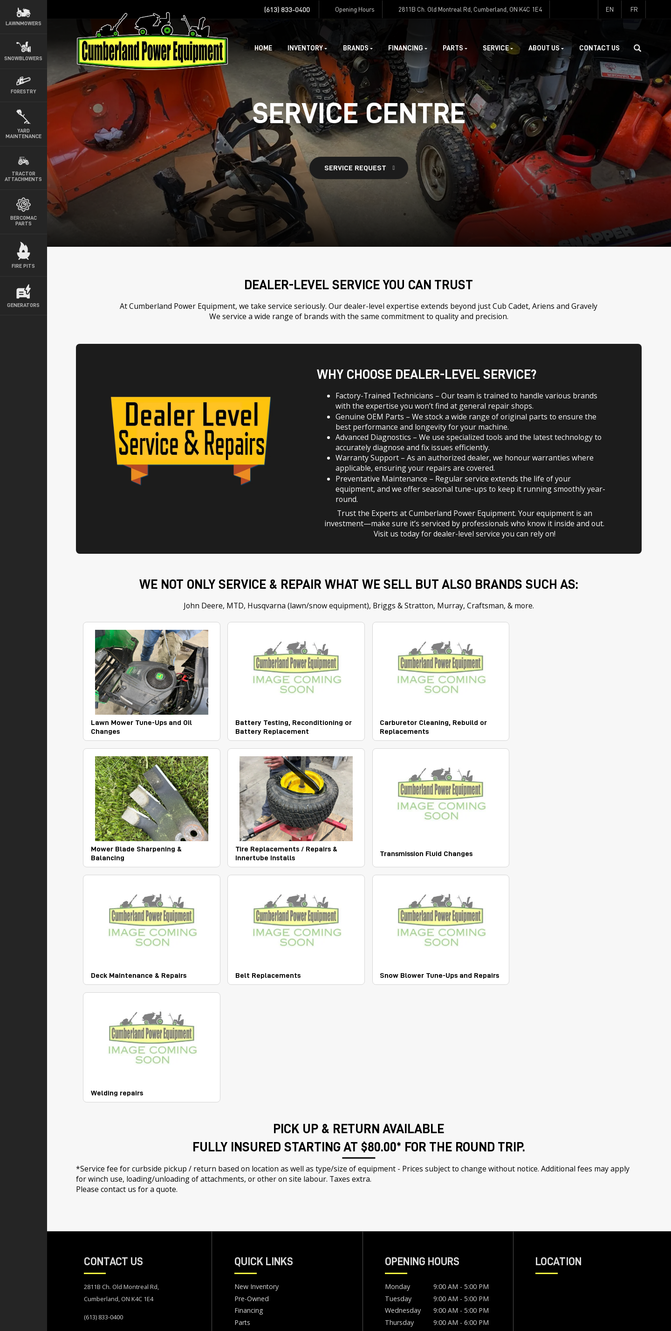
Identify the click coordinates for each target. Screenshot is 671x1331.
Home (263, 48)
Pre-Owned (251, 1181)
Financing (248, 1193)
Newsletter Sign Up (263, 1252)
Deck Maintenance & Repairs (419, 848)
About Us (248, 1229)
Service (245, 1217)
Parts (242, 1205)
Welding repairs (258, 972)
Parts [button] (455, 48)
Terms (119, 1314)
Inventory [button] (307, 48)
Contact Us (599, 48)
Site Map (194, 1314)
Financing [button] (407, 48)
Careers (246, 1241)
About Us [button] (546, 48)
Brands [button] (358, 48)
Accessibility (155, 1314)
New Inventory (256, 1169)
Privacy (91, 1314)
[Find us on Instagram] (573, 9)
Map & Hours (104, 1218)
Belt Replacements (545, 848)
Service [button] (498, 48)
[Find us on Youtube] (589, 9)
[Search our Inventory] (641, 48)
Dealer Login (234, 1314)
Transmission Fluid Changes (278, 848)
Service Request (355, 168)
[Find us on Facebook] (558, 9)
